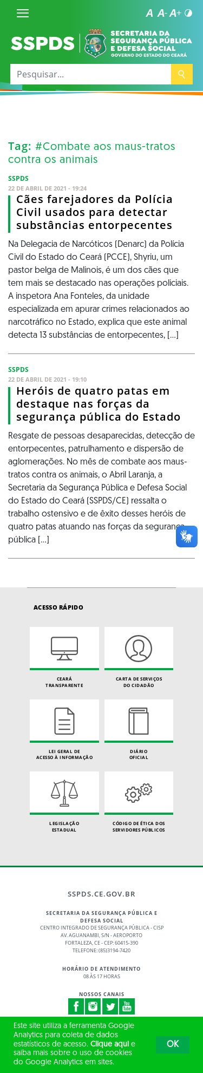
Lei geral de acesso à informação (64, 730)
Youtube (127, 1006)
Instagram (93, 1006)
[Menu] (23, 13)
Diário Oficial (139, 730)
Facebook (76, 1006)
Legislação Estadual (64, 802)
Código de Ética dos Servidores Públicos (139, 802)
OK (173, 1045)
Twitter (110, 1006)
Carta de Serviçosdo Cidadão (139, 657)
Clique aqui (109, 1045)
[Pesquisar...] (90, 74)
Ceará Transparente (64, 657)
